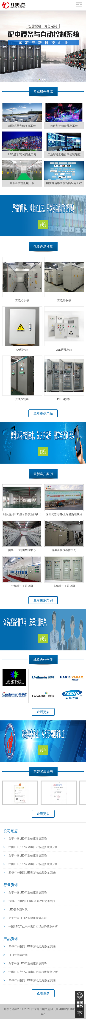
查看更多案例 (43, 600)
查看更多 (43, 712)
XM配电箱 (22, 349)
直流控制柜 (22, 300)
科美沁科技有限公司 (64, 550)
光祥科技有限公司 (64, 586)
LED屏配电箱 (64, 349)
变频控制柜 (22, 399)
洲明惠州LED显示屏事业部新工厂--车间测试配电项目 (22, 515)
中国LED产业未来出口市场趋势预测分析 (33, 847)
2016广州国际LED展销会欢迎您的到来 (32, 872)
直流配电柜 (64, 300)
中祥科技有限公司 (22, 586)
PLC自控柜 (64, 399)
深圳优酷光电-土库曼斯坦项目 (64, 514)
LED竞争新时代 (18, 909)
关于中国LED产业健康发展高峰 (27, 838)
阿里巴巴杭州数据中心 (22, 550)
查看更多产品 (43, 413)
